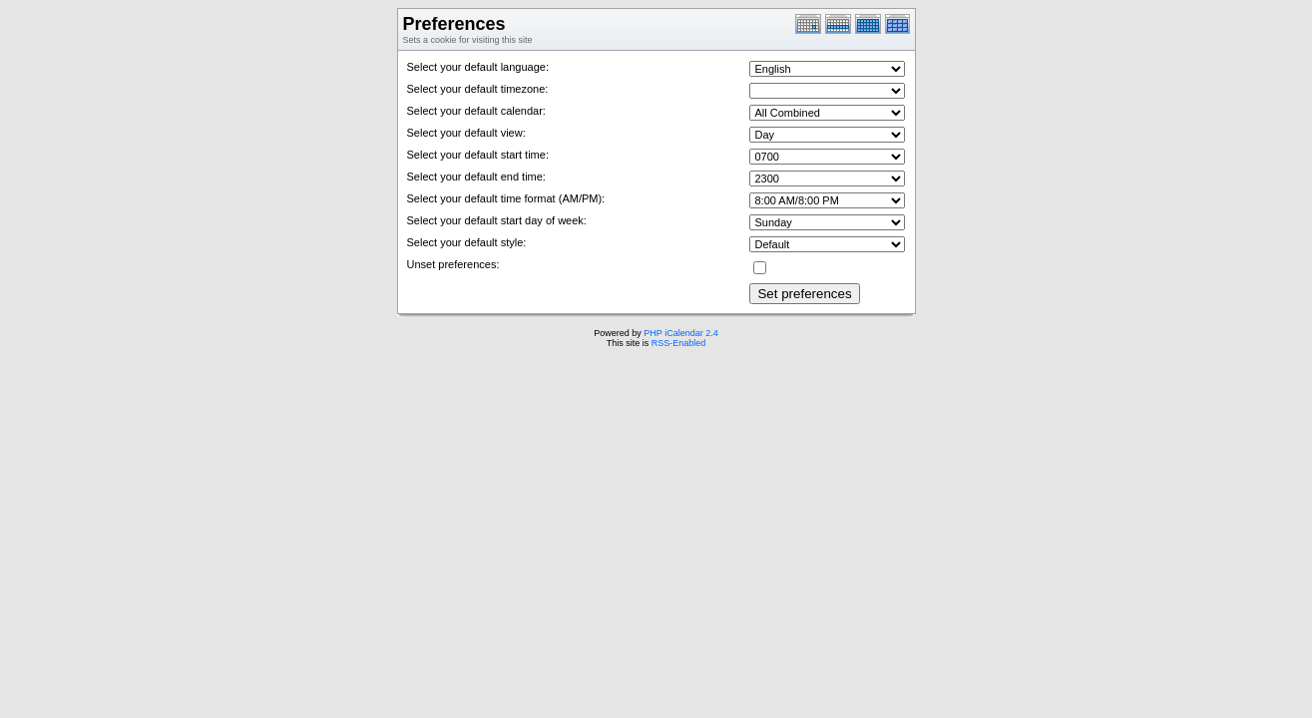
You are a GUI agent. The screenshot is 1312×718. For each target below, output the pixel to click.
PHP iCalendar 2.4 (680, 333)
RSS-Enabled (679, 343)
